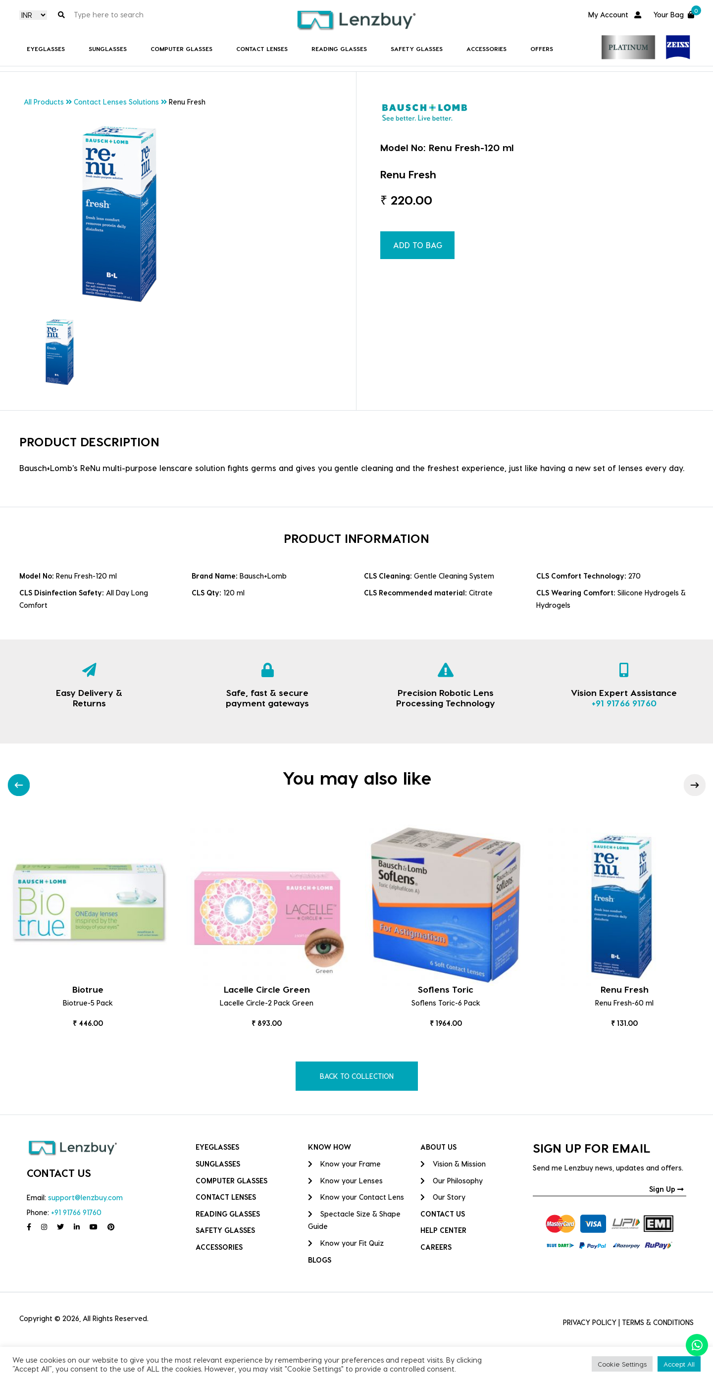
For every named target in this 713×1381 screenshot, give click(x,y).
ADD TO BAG (417, 245)
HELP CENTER (443, 1230)
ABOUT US (438, 1147)
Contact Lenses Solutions (116, 102)
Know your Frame (344, 1164)
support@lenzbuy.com (85, 1197)
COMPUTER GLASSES (181, 48)
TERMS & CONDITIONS (658, 1322)
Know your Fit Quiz (346, 1243)
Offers (541, 48)
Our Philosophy (451, 1180)
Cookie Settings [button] (622, 1364)
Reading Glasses (339, 48)
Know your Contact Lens (356, 1197)
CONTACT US (442, 1214)
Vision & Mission (453, 1164)
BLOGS (319, 1260)
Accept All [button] (679, 1364)
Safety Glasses (417, 48)
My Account (614, 14)
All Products (44, 102)
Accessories (486, 48)
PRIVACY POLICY (589, 1322)
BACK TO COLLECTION (357, 1076)
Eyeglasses (46, 48)
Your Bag (673, 13)
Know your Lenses (345, 1180)
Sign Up (666, 1189)
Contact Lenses (262, 48)
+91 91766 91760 (624, 702)
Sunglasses (108, 48)
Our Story (442, 1197)
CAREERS (436, 1247)
